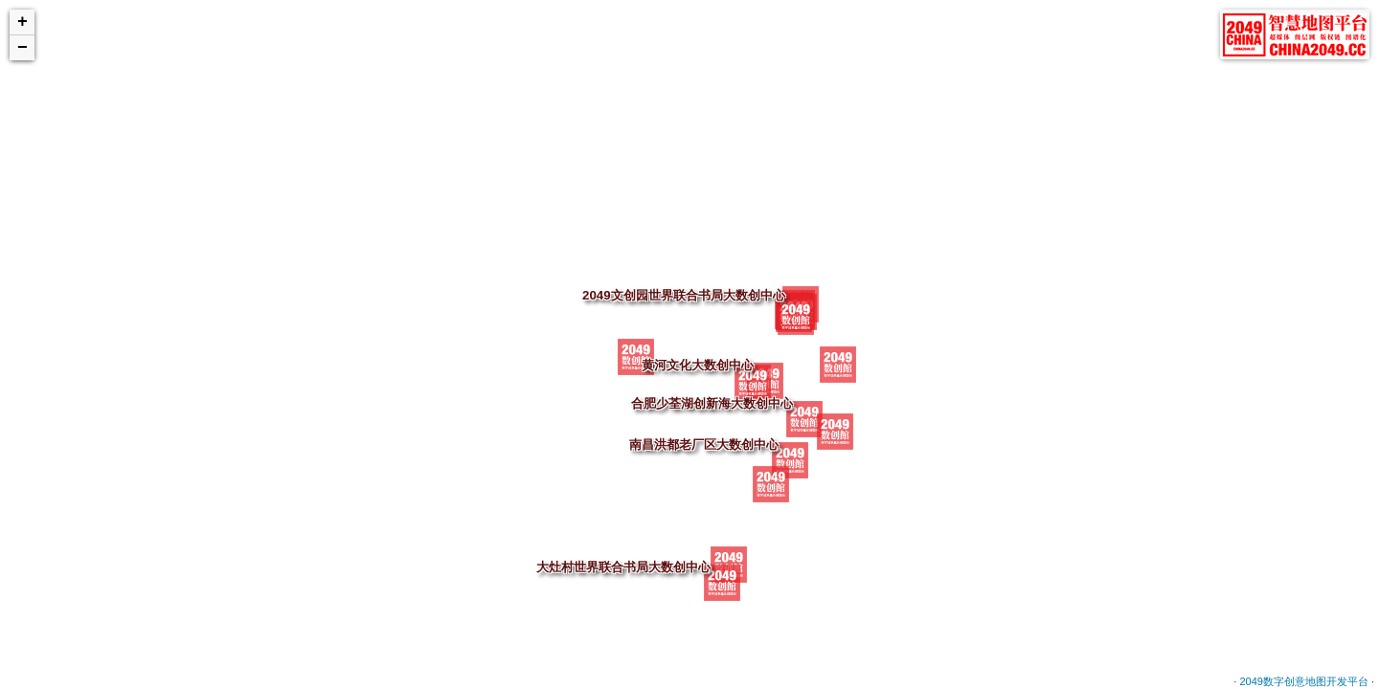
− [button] (22, 47)
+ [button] (22, 22)
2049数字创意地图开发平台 (1303, 681)
